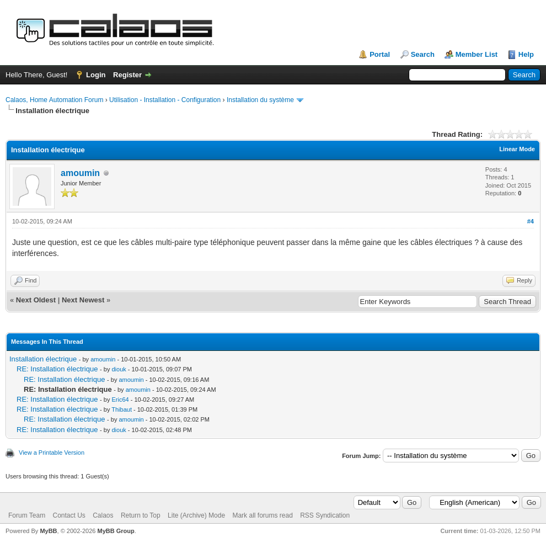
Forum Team (26, 515)
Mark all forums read (262, 515)
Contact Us (68, 515)
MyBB (48, 531)
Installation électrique (43, 359)
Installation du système (260, 100)
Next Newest (83, 300)
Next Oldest (36, 300)
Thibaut (121, 409)
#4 (530, 221)
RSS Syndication (325, 515)
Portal (380, 54)
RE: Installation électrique (57, 369)
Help (526, 54)
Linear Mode (517, 149)
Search (423, 54)
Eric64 (120, 399)
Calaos (103, 515)
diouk (118, 369)
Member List (477, 54)
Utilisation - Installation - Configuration (165, 100)
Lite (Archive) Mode (196, 515)
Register (127, 75)
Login (95, 75)
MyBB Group (115, 531)
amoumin (80, 173)
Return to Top (140, 515)
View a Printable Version (51, 452)
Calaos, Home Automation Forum (54, 100)
